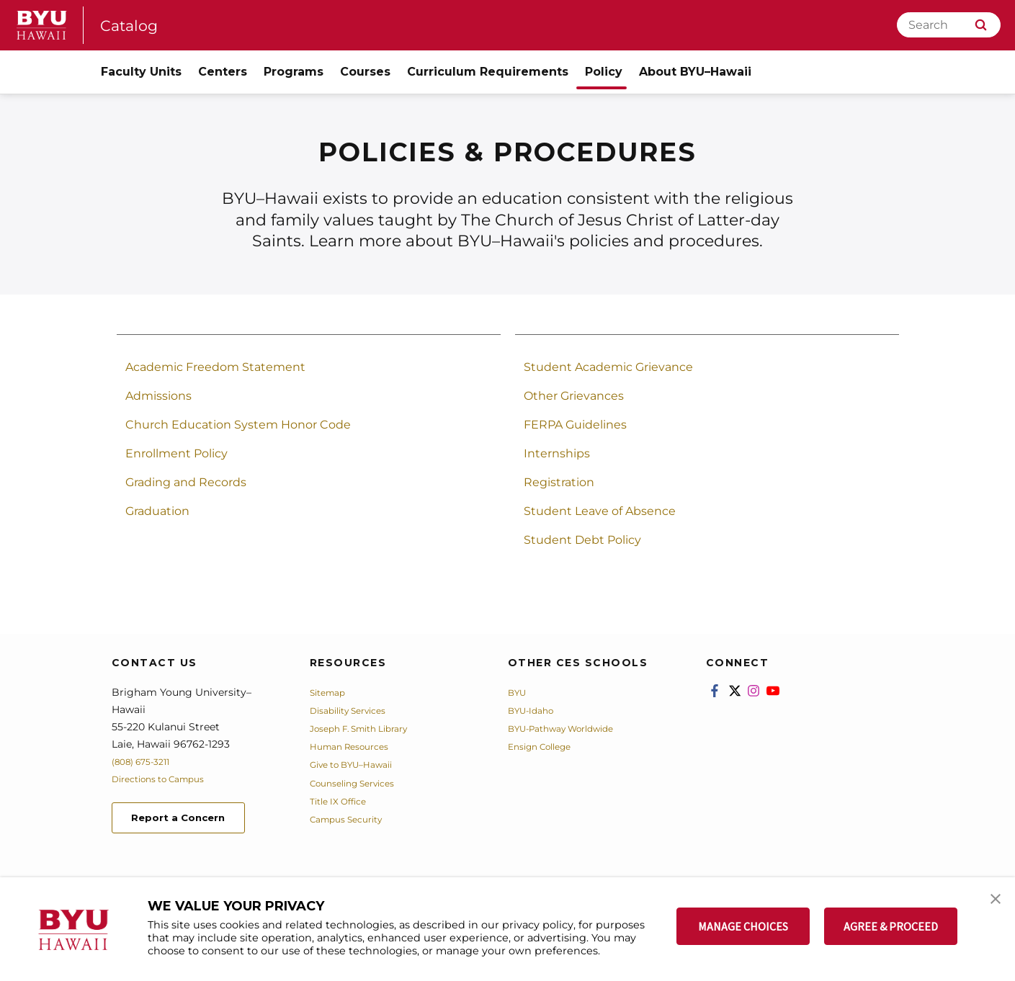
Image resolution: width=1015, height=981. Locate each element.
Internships (557, 453)
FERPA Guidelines (575, 424)
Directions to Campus (167, 778)
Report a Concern (189, 820)
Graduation (157, 511)
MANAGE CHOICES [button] (743, 926)
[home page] (42, 25)
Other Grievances (574, 396)
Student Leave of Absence (600, 511)
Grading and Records (185, 482)
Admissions (158, 396)
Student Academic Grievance (608, 367)
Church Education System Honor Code (238, 424)
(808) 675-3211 (147, 761)
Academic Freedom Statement (215, 367)
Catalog (133, 24)
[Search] (949, 24)
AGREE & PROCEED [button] (891, 926)
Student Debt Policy (582, 540)
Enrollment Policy (176, 453)
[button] (991, 903)
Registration (559, 482)
